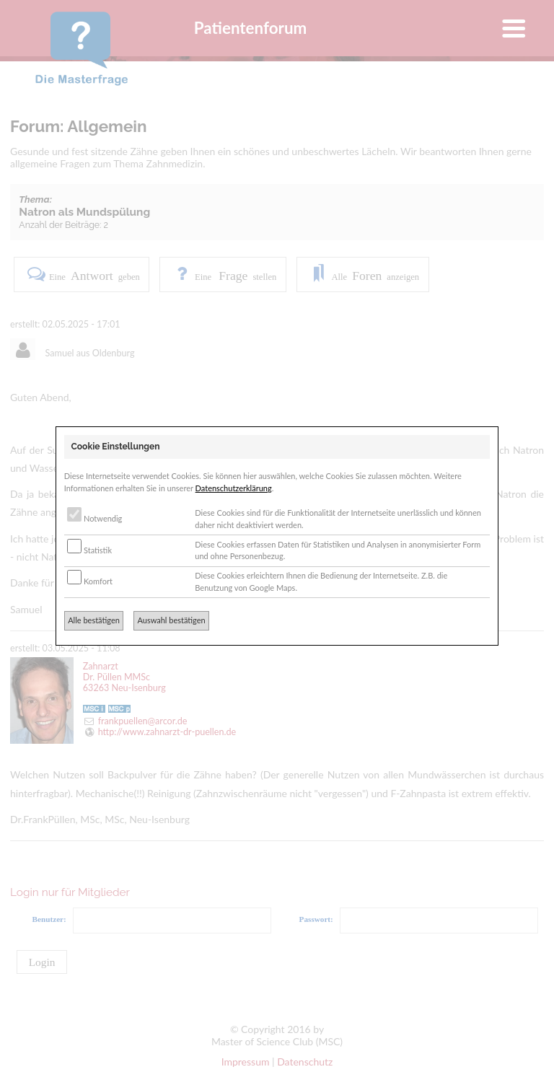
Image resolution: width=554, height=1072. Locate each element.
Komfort (90, 581)
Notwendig (94, 518)
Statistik (89, 550)
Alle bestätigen (94, 620)
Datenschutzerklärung (233, 488)
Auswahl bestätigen (171, 620)
